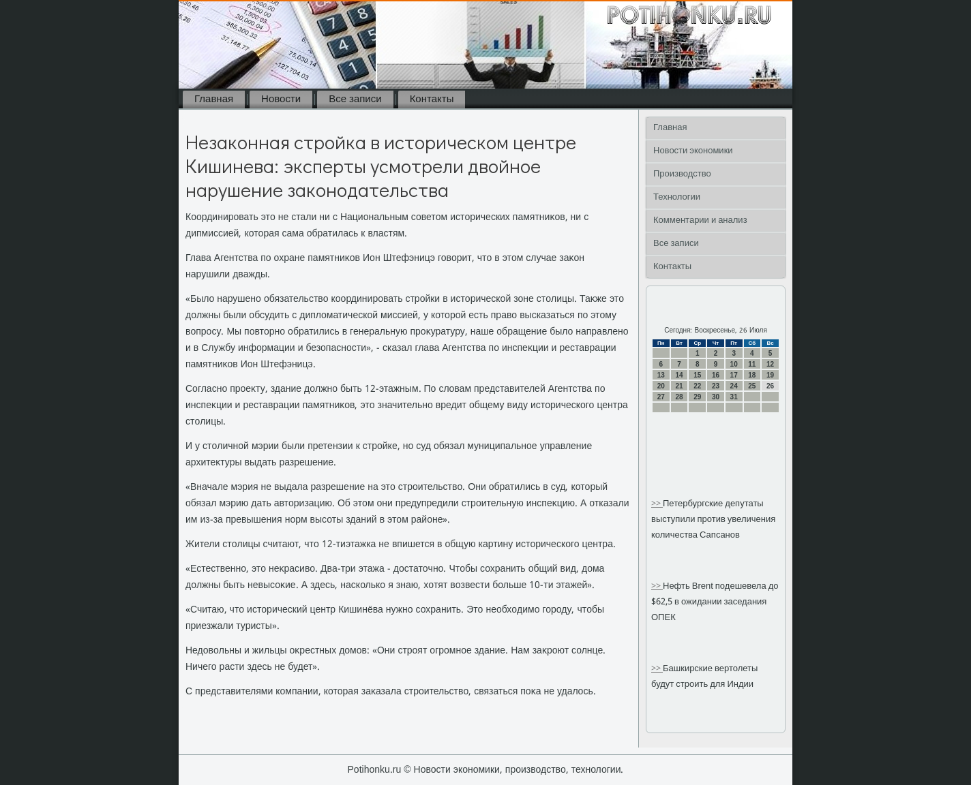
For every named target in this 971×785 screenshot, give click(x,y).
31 (734, 397)
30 (715, 397)
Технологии (676, 197)
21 (679, 386)
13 (661, 375)
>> (657, 504)
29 (697, 397)
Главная (213, 99)
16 (715, 375)
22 (697, 386)
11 (752, 364)
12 (770, 364)
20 (661, 386)
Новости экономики (693, 151)
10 (734, 364)
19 (770, 375)
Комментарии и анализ (700, 220)
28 (679, 397)
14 (679, 375)
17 (734, 375)
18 (752, 375)
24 (734, 386)
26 (770, 386)
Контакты (432, 99)
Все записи (355, 99)
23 (715, 386)
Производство (682, 174)
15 (697, 375)
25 (752, 386)
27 (661, 397)
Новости (281, 99)
